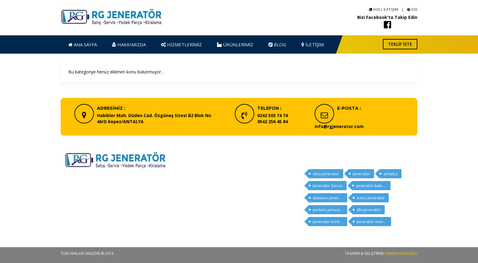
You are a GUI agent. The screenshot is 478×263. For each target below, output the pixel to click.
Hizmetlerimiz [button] (181, 44)
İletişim (200, 215)
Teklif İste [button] (400, 44)
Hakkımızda (205, 181)
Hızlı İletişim (383, 9)
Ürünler (201, 198)
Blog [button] (277, 44)
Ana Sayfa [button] (82, 44)
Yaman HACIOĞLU (401, 253)
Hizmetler (203, 190)
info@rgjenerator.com (339, 127)
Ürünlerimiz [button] (235, 44)
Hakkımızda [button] (129, 44)
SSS (412, 9)
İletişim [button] (312, 44)
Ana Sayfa (203, 173)
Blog (198, 207)
